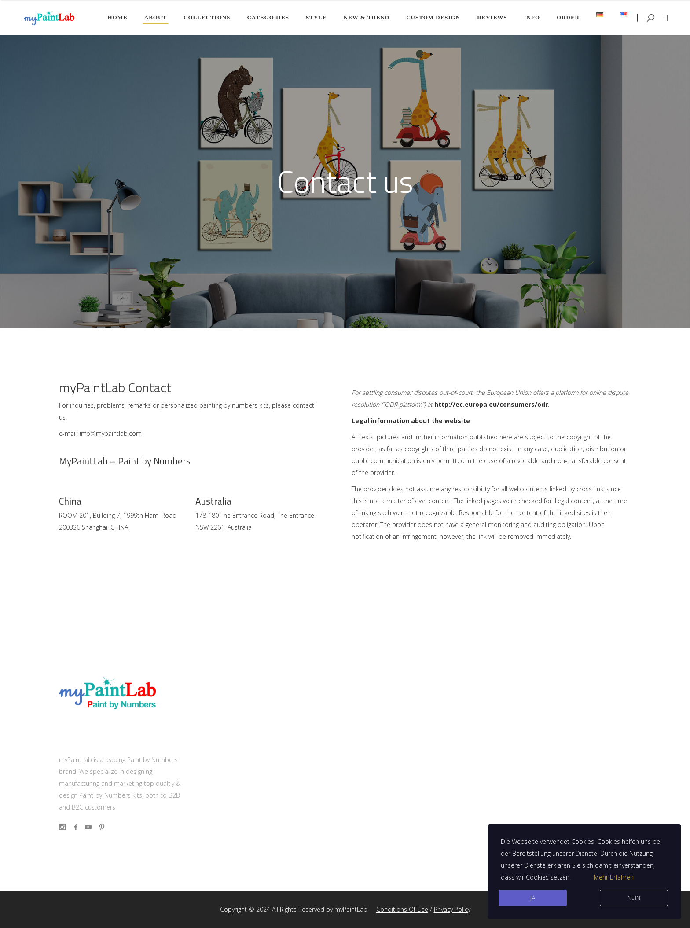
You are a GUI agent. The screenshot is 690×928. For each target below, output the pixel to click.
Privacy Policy (452, 909)
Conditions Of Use (402, 909)
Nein (634, 898)
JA (532, 898)
